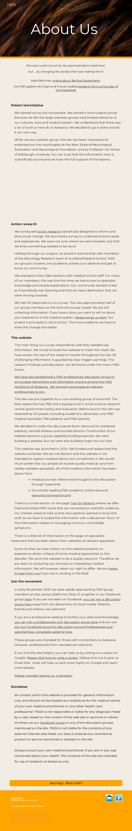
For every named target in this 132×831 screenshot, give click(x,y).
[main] (66, 29)
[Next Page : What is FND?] (66, 783)
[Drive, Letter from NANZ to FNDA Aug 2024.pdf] (65, 191)
